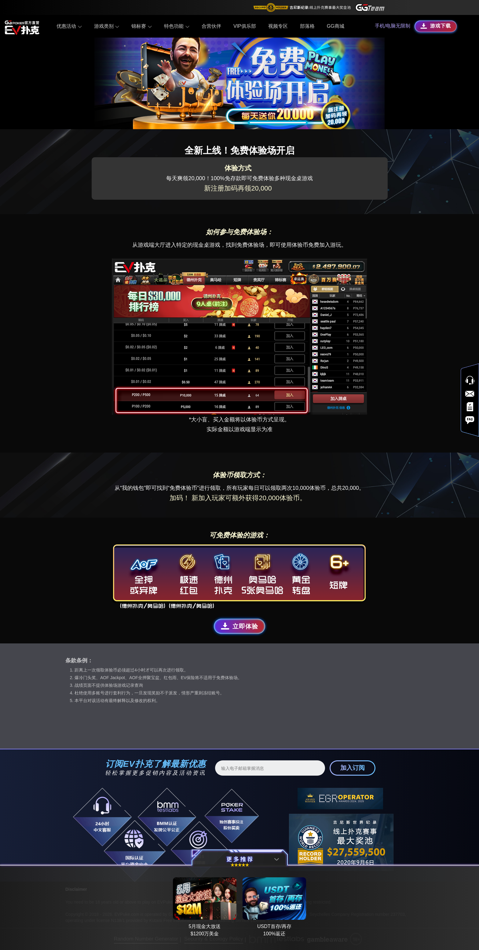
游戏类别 (106, 26)
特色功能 (176, 26)
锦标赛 (141, 26)
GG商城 (334, 26)
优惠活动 (69, 26)
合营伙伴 (210, 26)
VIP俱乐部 (243, 26)
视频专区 (277, 26)
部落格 (306, 26)
